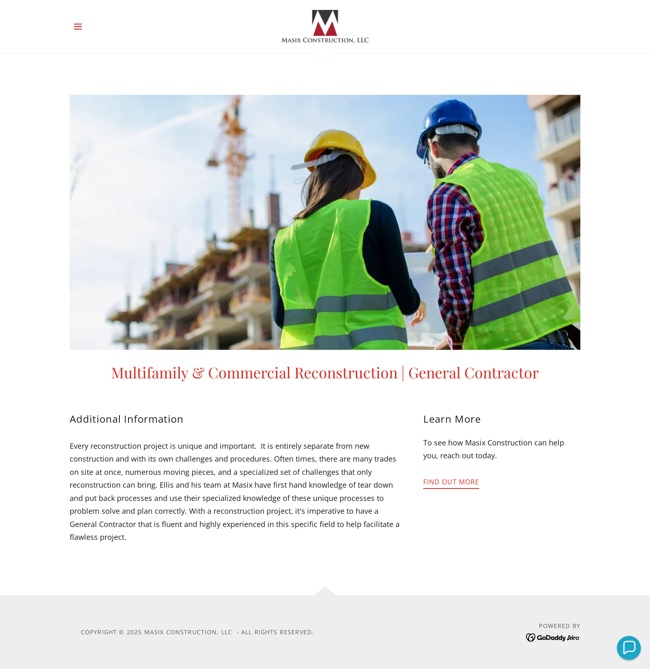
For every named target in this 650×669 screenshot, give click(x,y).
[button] (78, 26)
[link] (325, 26)
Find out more (451, 481)
